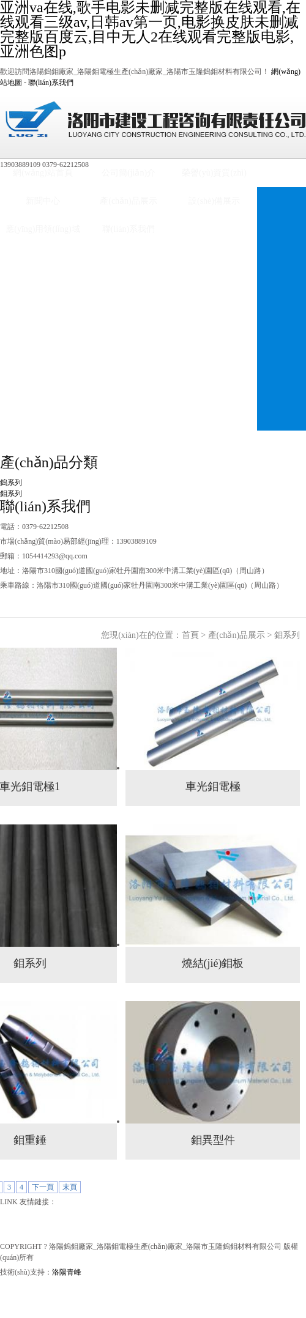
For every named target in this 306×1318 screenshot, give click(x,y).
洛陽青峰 (66, 1272)
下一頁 (43, 1187)
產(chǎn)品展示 (128, 200)
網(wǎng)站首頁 (42, 172)
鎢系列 (11, 482)
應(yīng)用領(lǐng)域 (43, 229)
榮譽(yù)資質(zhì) (214, 172)
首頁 (190, 635)
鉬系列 (11, 493)
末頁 (69, 1187)
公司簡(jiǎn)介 (128, 172)
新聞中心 (43, 200)
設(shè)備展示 (214, 200)
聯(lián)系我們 (50, 82)
